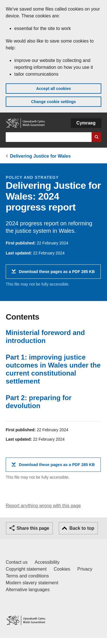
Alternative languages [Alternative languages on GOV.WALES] (28, 589)
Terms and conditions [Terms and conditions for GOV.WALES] (27, 575)
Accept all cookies (53, 88)
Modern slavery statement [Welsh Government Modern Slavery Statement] (32, 582)
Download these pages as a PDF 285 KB (57, 274)
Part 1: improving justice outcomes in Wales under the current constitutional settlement (53, 369)
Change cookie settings (53, 101)
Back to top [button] (81, 528)
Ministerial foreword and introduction (45, 336)
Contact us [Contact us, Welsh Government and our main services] (16, 562)
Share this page (33, 528)
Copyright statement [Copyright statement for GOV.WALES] (26, 569)
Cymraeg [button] (86, 123)
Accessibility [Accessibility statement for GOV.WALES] (47, 562)
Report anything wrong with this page (43, 505)
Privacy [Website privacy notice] (84, 569)
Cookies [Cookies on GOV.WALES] (62, 569)
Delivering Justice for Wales (40, 156)
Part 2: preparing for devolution (39, 402)
